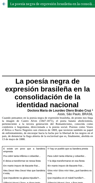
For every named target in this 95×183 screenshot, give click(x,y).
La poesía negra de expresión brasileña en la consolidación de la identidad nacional (52, 4)
